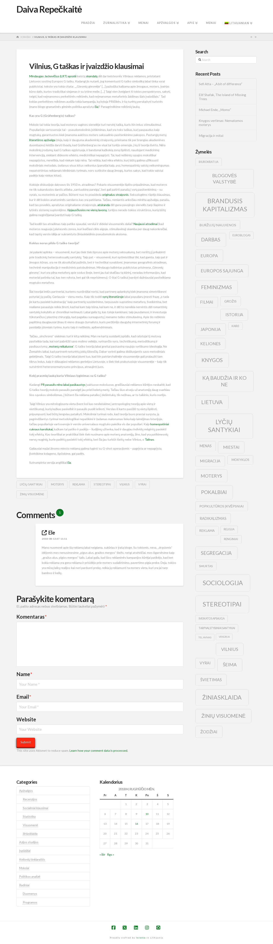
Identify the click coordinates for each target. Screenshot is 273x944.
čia (96, 106)
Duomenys (30, 893)
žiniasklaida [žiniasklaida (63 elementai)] (222, 697)
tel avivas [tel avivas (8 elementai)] (204, 637)
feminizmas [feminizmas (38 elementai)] (216, 287)
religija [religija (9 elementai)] (229, 529)
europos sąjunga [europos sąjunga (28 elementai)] (222, 270)
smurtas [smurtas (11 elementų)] (206, 566)
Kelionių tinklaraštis (32, 859)
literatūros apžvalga (42, 140)
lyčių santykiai (31, 484)
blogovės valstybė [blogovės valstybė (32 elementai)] (224, 178)
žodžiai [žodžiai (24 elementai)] (208, 731)
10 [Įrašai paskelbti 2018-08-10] (146, 813)
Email (23, 697)
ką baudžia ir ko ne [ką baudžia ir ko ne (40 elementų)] (224, 381)
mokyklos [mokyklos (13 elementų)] (240, 460)
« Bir (102, 854)
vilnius (124, 484)
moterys (57, 484)
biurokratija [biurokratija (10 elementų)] (208, 162)
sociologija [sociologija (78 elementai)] (223, 582)
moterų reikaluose (61, 346)
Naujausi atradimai (146, 224)
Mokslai (24, 868)
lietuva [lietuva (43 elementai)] (211, 402)
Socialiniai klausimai (35, 808)
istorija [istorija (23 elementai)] (234, 314)
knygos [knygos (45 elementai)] (212, 360)
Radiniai (24, 885)
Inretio (141, 937)
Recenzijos (30, 799)
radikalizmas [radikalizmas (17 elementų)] (213, 518)
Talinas (149, 439)
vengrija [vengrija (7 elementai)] (224, 636)
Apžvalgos (26, 790)
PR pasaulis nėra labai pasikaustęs (63, 384)
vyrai (142, 484)
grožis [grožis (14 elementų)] (230, 301)
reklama (79, 484)
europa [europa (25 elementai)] (209, 255)
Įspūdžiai (25, 850)
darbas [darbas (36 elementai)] (210, 240)
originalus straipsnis (115, 194)
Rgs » (110, 854)
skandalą (91, 76)
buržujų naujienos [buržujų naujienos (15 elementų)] (217, 225)
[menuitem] (238, 23)
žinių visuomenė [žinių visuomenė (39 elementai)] (223, 716)
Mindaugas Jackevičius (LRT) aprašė (53, 76)
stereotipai (102, 484)
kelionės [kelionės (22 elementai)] (210, 343)
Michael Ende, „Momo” (215, 110)
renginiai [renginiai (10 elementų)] (231, 539)
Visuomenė (30, 825)
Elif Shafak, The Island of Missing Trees (222, 97)
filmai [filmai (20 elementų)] (206, 302)
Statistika (29, 816)
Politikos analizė (29, 876)
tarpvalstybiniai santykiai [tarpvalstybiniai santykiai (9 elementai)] (217, 628)
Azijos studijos (28, 842)
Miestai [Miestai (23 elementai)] (231, 447)
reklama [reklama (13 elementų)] (207, 530)
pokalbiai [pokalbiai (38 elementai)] (214, 492)
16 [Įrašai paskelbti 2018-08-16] (136, 823)
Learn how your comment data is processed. (99, 750)
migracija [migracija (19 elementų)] (210, 461)
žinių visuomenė (32, 494)
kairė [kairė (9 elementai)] (235, 326)
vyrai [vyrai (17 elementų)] (205, 663)
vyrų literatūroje (113, 296)
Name (24, 674)
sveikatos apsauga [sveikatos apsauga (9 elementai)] (212, 618)
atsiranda (103, 205)
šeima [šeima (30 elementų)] (230, 664)
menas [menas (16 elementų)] (206, 446)
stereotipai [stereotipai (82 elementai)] (222, 604)
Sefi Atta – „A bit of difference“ (220, 84)
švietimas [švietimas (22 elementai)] (211, 679)
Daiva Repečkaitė (49, 9)
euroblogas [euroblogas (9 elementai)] (241, 235)
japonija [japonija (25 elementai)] (210, 329)
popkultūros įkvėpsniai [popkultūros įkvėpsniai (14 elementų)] (221, 506)
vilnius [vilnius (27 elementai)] (229, 649)
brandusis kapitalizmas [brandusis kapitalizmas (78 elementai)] (225, 205)
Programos (30, 902)
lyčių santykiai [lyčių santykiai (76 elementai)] (224, 425)
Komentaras (31, 617)
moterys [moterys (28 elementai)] (211, 475)
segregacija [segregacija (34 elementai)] (216, 553)
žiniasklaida (30, 833)
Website (26, 719)
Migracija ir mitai (211, 135)
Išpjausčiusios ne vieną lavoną (87, 210)
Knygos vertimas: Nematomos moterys (221, 123)
